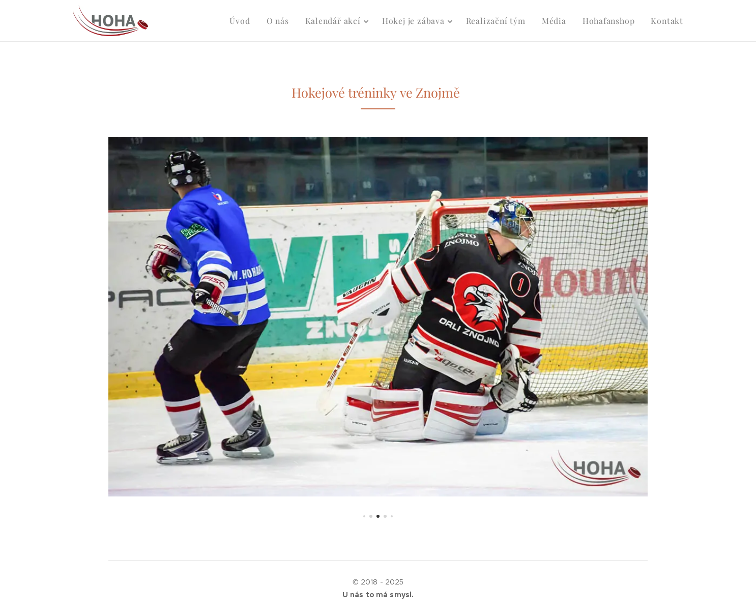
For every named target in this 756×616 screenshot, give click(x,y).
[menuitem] (255, 21)
